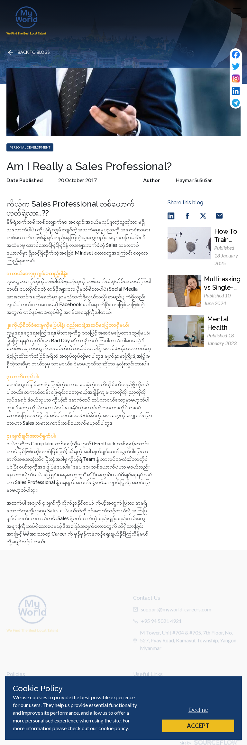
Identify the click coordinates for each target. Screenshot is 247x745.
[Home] (26, 20)
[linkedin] (171, 215)
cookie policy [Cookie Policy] (113, 728)
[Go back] (28, 52)
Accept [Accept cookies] (198, 725)
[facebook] (187, 215)
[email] (219, 215)
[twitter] (203, 215)
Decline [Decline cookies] (198, 709)
